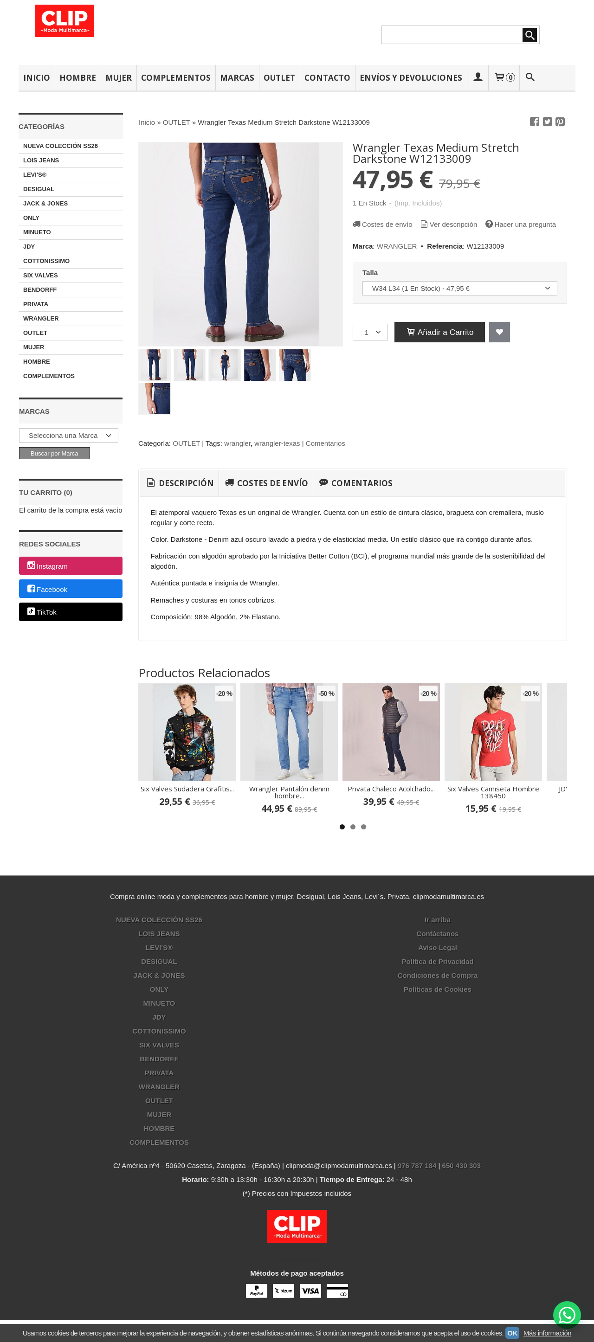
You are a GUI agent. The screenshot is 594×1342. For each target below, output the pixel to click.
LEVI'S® (34, 174)
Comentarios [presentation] (355, 483)
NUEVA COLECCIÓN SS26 (60, 145)
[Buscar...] (530, 77)
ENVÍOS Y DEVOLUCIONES (411, 77)
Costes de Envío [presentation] (265, 483)
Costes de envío (382, 224)
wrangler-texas (277, 443)
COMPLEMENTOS (176, 77)
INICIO (36, 77)
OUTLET (279, 77)
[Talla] (459, 288)
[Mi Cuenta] (477, 77)
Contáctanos (438, 933)
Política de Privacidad (437, 961)
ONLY (31, 217)
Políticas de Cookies (437, 989)
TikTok (41, 612)
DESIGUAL (38, 189)
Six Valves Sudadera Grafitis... (187, 788)
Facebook (46, 589)
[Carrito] (503, 77)
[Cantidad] (370, 332)
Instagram (47, 566)
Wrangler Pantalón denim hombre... (289, 792)
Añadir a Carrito (439, 332)
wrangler (237, 443)
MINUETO (37, 232)
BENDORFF (40, 289)
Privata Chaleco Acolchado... (391, 788)
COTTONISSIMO (46, 260)
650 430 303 (461, 1165)
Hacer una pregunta (520, 224)
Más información (547, 1333)
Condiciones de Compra (438, 975)
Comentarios (325, 443)
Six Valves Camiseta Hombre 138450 (493, 792)
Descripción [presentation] (179, 483)
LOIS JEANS (41, 160)
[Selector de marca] (68, 435)
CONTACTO (327, 77)
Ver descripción (448, 224)
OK (512, 1333)
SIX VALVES (40, 275)
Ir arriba (438, 920)
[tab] (179, 483)
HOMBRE (77, 77)
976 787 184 (417, 1165)
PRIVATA (35, 304)
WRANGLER (41, 318)
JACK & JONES (45, 203)
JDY (29, 246)
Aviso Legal (437, 947)
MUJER (118, 77)
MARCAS (237, 77)
